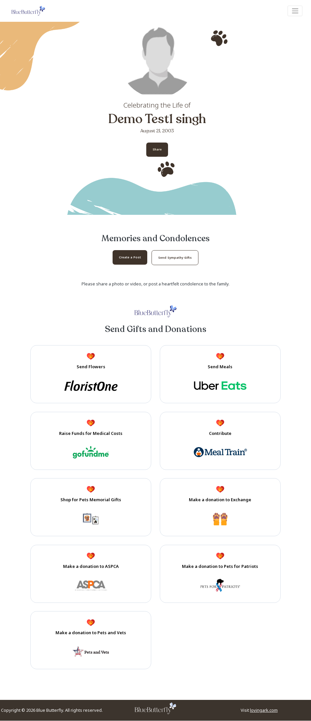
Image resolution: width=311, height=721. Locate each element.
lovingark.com (264, 711)
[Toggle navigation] (295, 11)
